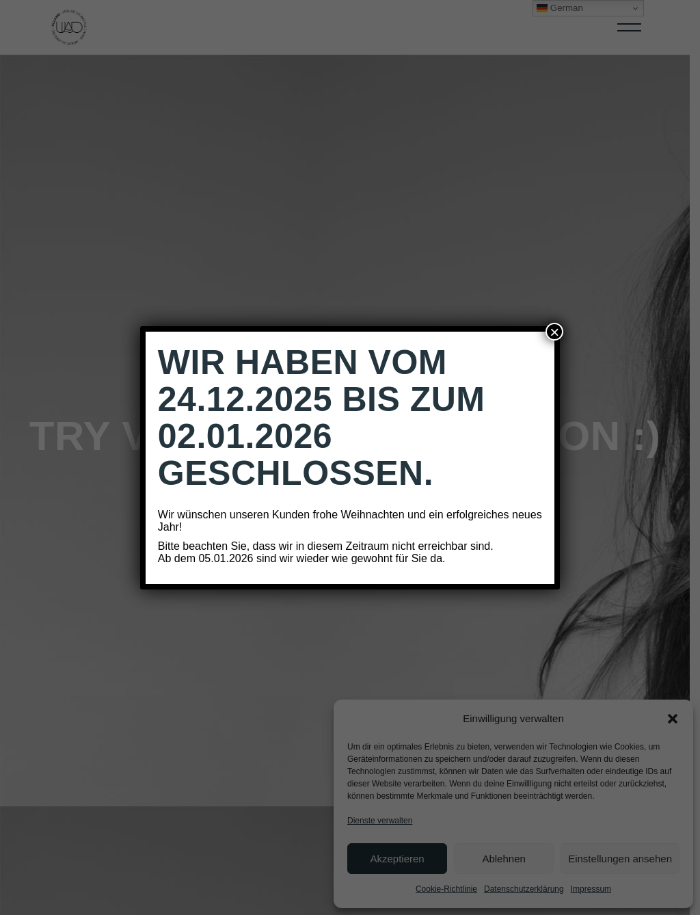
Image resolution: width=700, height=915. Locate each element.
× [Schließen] (554, 332)
